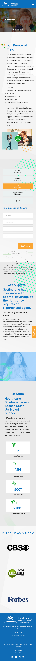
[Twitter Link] (23, 657)
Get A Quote (25, 246)
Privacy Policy (18, 650)
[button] (13, 29)
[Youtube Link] (16, 657)
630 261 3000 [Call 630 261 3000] (18, 632)
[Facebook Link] (12, 657)
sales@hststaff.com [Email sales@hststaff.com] (18, 635)
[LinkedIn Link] (19, 657)
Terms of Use (18, 653)
